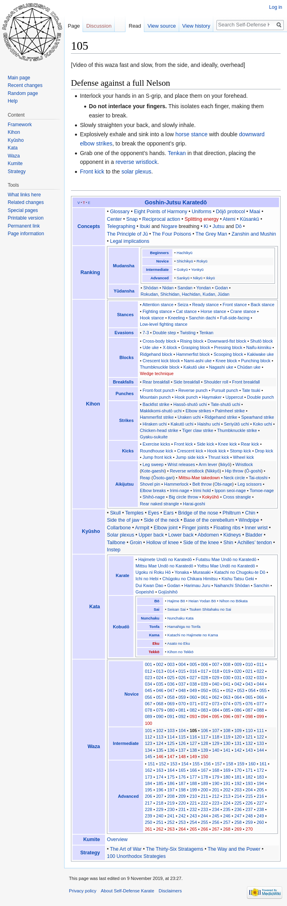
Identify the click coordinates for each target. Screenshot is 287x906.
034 (148, 684)
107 (215, 730)
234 (215, 809)
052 (229, 690)
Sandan (185, 287)
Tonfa (154, 626)
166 (193, 770)
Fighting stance (157, 311)
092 (182, 716)
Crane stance (243, 311)
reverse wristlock (136, 162)
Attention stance (158, 304)
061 (204, 697)
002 (159, 664)
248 (249, 815)
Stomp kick (240, 450)
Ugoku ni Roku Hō (153, 572)
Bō (157, 601)
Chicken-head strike (159, 430)
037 (182, 684)
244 (204, 815)
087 (249, 710)
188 (193, 783)
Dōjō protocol (230, 211)
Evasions (124, 332)
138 (193, 750)
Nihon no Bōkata (233, 601)
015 (182, 671)
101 (148, 730)
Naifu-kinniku (258, 347)
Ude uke (151, 347)
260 (260, 822)
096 (226, 716)
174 (159, 777)
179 (215, 777)
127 (193, 743)
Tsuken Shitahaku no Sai (210, 609)
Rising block (191, 341)
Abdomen (208, 535)
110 (249, 730)
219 (170, 803)
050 (204, 690)
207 (159, 796)
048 (182, 690)
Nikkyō (213, 470)
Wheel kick (243, 457)
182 (249, 777)
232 (193, 809)
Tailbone (116, 542)
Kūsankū (249, 219)
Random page (23, 93)
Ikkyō (225, 464)
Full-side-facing (234, 317)
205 (260, 789)
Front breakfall (246, 381)
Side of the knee (201, 542)
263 (170, 829)
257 (226, 822)
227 (260, 803)
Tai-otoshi (258, 477)
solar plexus (136, 171)
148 (182, 756)
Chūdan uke (248, 367)
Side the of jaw (123, 520)
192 (238, 783)
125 (170, 743)
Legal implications (130, 241)
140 (215, 750)
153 (173, 763)
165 (182, 770)
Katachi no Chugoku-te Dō (239, 572)
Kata (94, 606)
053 (240, 690)
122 (260, 736)
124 (159, 743)
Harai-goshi (194, 503)
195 (148, 789)
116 (193, 736)
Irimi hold (202, 490)
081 (182, 710)
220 (182, 803)
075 (238, 703)
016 (193, 671)
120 (238, 736)
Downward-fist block (226, 341)
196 (159, 789)
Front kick (92, 171)
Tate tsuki (251, 390)
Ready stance (205, 304)
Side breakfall (187, 381)
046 (159, 690)
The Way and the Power (234, 849)
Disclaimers (170, 890)
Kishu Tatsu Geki (238, 578)
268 (226, 829)
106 (204, 730)
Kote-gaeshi (153, 470)
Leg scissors (250, 484)
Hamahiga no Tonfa (184, 626)
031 (238, 677)
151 (151, 763)
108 (226, 730)
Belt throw (202, 484)
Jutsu (218, 226)
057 (159, 697)
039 (204, 684)
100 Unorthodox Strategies (136, 856)
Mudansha (124, 265)
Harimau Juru (197, 585)
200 (204, 789)
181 (238, 777)
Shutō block (261, 341)
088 (260, 710)
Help (13, 101)
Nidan (168, 287)
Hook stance (152, 317)
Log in (275, 7)
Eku (155, 643)
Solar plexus (120, 535)
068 (159, 703)
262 (159, 829)
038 (193, 684)
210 (193, 796)
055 (263, 690)
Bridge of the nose (198, 513)
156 (207, 763)
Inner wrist (256, 528)
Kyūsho (91, 531)
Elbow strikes (198, 410)
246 (226, 815)
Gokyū (182, 269)
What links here (24, 195)
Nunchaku (150, 618)
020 (238, 671)
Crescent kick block (161, 360)
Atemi (229, 219)
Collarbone (119, 528)
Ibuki (144, 226)
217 (148, 803)
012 (148, 671)
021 (249, 671)
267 (215, 829)
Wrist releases (181, 464)
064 (238, 697)
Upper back (151, 535)
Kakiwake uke (260, 354)
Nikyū (197, 278)
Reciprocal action (161, 219)
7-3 (146, 332)
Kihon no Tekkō (181, 652)
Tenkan (177, 153)
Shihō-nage (154, 496)
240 (159, 815)
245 (215, 815)
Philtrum (231, 513)
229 (159, 809)
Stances (125, 314)
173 (148, 777)
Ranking (90, 272)
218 (159, 803)
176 (182, 777)
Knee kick (227, 444)
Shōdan (151, 287)
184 (148, 783)
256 (215, 822)
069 (170, 703)
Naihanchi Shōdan (232, 585)
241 (170, 815)
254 (193, 822)
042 (238, 684)
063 (226, 697)
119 (226, 736)
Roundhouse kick (156, 450)
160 (251, 763)
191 (226, 783)
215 (249, 796)
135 (159, 750)
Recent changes (25, 85)
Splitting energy (201, 219)
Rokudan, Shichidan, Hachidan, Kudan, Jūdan (185, 294)
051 (215, 690)
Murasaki (201, 572)
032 (249, 677)
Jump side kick (190, 457)
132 (249, 743)
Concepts (88, 226)
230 (170, 809)
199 (193, 789)
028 (204, 677)
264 (182, 829)
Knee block (226, 360)
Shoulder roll (216, 381)
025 (170, 677)
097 (238, 716)
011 (260, 664)
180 (226, 777)
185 (159, 783)
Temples (134, 513)
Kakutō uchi (182, 424)
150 (204, 756)
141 (226, 750)
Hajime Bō (176, 601)
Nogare (169, 226)
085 (226, 710)
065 (249, 697)
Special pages (23, 210)
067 (148, 703)
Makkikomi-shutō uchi (161, 410)
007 (215, 664)
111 (260, 730)
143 (249, 750)
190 (215, 783)
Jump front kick (157, 457)
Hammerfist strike (157, 417)
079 (159, 710)
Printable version (25, 218)
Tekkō (154, 652)
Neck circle (234, 477)
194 (260, 783)
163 (159, 770)
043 (249, 684)
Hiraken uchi (155, 424)
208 (170, 796)
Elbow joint (166, 528)
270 (249, 829)
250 (148, 822)
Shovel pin (150, 484)
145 (148, 756)
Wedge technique (157, 373)
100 (148, 723)
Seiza (183, 304)
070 (182, 703)
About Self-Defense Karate (127, 890)
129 (215, 743)
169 (226, 770)
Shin (228, 542)
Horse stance (213, 311)
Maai (254, 211)
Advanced (159, 278)
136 (170, 750)
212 (215, 796)
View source (162, 26)
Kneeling (176, 317)
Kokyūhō (210, 496)
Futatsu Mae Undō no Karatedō (226, 559)
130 (226, 743)
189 (204, 783)
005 (193, 664)
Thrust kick (218, 457)
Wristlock (244, 464)
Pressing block (228, 347)
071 (193, 703)
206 (148, 796)
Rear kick (250, 444)
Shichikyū (185, 261)
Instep (114, 550)
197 (170, 789)
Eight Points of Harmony (160, 211)
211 (204, 796)
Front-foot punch (158, 390)
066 (260, 697)
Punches (124, 393)
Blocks (126, 357)
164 (170, 770)
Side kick (205, 444)
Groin (136, 542)
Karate (122, 575)
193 (249, 783)
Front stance (235, 304)
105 (193, 730)
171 (249, 770)
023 (148, 677)
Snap (132, 219)
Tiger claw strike (197, 430)
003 (170, 664)
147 (170, 756)
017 (204, 671)
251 (159, 822)
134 (148, 750)
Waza (93, 746)
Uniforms (201, 211)
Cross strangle (237, 496)
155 (196, 763)
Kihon (93, 404)
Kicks (128, 450)
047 (170, 690)
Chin (250, 513)
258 (238, 822)
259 (249, 822)
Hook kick (216, 450)
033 (260, 677)
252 (170, 822)
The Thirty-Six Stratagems (174, 849)
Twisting (188, 332)
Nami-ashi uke (198, 360)
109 (238, 730)
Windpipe (248, 520)
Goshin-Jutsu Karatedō (176, 202)
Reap (145, 477)
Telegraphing (121, 226)
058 (170, 697)
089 (148, 716)
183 (260, 777)
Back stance (263, 304)
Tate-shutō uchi (225, 404)
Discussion (98, 26)
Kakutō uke (194, 367)
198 (182, 789)
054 (251, 690)
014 (170, 671)
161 (263, 763)
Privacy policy (82, 890)
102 (159, 730)
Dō (238, 226)
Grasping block (195, 347)
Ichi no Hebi (146, 578)
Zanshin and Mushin (254, 234)
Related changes (26, 202)
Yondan (203, 287)
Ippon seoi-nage (230, 490)
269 (238, 829)
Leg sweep (153, 464)
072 (204, 703)
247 (238, 815)
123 (148, 743)
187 (182, 783)
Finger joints (195, 528)
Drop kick (264, 450)
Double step (164, 332)
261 (148, 829)
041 (226, 684)
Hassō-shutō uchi (190, 404)
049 (193, 690)
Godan (221, 287)
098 (249, 716)
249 (260, 815)
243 (193, 815)
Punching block (255, 360)
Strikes (126, 420)
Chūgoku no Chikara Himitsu (190, 578)
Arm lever (208, 464)
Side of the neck (161, 520)
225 (238, 803)
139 (204, 750)
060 (193, 697)
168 (215, 770)
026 (182, 677)
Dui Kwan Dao (149, 585)
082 (193, 710)
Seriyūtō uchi (236, 424)
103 (170, 730)
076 (249, 703)
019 (226, 671)
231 (182, 809)
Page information (26, 233)
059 (182, 697)
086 (238, 710)
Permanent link (24, 226)
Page (74, 26)
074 (226, 703)
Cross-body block (159, 341)
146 (159, 756)
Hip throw (234, 470)
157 (218, 763)
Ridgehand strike (221, 417)
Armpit (142, 528)
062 (215, 697)
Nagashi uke (221, 367)
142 (238, 750)
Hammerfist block (193, 354)
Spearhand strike (257, 417)
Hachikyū (184, 252)
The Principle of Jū (127, 234)
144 (260, 750)
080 (170, 710)
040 (215, 684)
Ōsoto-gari (163, 477)
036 (170, 684)
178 (204, 777)
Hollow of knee (162, 542)
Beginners (159, 252)
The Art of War (125, 849)
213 (226, 796)
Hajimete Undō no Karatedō (165, 559)
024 (159, 677)
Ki (206, 226)
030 (226, 677)
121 (249, 736)
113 (159, 736)
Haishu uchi (208, 424)
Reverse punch (193, 390)
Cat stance (186, 311)
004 (182, 664)
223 (215, 803)
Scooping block (228, 354)
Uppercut (234, 397)
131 (238, 743)
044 (260, 684)
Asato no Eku (178, 643)
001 (148, 664)
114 (170, 736)
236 (238, 809)
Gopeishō (144, 591)
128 (204, 743)
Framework (20, 124)
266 (204, 829)
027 (193, 677)
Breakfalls (123, 381)
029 (215, 677)
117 (204, 736)
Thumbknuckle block (160, 367)
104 (182, 730)
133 (260, 743)
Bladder (253, 535)
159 (241, 763)
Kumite (91, 839)
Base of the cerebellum (209, 520)
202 (226, 789)
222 (204, 803)
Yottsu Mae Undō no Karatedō (226, 565)
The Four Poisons (171, 234)
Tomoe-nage (262, 490)
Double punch (260, 397)
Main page (19, 78)
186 (170, 783)
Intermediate (157, 269)
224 (226, 803)
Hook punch (186, 397)
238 (260, 809)
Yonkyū (197, 269)
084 (215, 710)
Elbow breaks (153, 490)
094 (204, 716)
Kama (154, 635)
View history (196, 26)
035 (159, 684)
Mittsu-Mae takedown (199, 477)
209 (182, 796)
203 (238, 789)
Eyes (153, 513)
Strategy (90, 853)
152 (162, 763)
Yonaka (182, 572)
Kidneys (232, 535)
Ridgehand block (156, 354)
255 (204, 822)
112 (148, 736)
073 (215, 703)
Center (114, 219)
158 (229, 763)
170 (238, 770)
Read (135, 26)
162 (148, 770)
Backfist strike (156, 404)
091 (170, 716)
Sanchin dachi (202, 317)
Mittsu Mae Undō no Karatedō (164, 565)
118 (215, 736)
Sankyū (183, 278)
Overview (117, 839)
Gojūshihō (168, 591)
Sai (156, 609)
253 (182, 822)
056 (148, 697)
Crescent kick (190, 450)
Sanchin (261, 585)
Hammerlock (176, 484)
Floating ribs (227, 528)
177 (193, 777)
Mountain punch (155, 397)
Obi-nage (223, 484)
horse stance (192, 134)
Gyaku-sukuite (154, 436)
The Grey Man (211, 234)
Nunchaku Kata (181, 618)
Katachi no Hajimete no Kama (193, 635)
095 (215, 716)
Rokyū (201, 261)
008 (226, 664)
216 (260, 796)
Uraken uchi (189, 417)
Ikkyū (210, 278)
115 (182, 736)
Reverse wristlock (187, 470)
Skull (115, 513)
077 (260, 703)
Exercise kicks (156, 444)
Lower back (181, 535)
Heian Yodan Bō (202, 601)
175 (170, 777)
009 (238, 664)
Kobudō (121, 626)
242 (182, 815)
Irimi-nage (179, 490)
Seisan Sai (177, 609)
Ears (169, 513)
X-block (170, 347)
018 (215, 671)
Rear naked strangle (159, 503)
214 (238, 796)
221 (193, 803)
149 (193, 756)
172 (260, 770)
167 (204, 770)
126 (182, 743)
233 (204, 809)
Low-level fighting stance (164, 324)
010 (249, 664)
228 (148, 809)
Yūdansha (123, 291)
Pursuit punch (225, 390)
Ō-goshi (253, 470)
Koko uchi (262, 424)
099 (260, 716)
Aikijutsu (124, 484)
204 (249, 789)
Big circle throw (183, 496)
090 (159, 716)
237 (249, 809)
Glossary (120, 211)
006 (204, 664)
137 (182, 750)
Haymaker (211, 397)
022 (260, 671)
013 (159, 671)
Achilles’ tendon (254, 542)
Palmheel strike (230, 410)
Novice (162, 261)
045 (148, 690)
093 (193, 716)
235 (226, 809)
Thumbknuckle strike (237, 430)
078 (148, 710)
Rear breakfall (156, 381)
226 (249, 803)
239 (148, 815)
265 (193, 829)
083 (204, 710)
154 (184, 763)
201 (215, 789)
